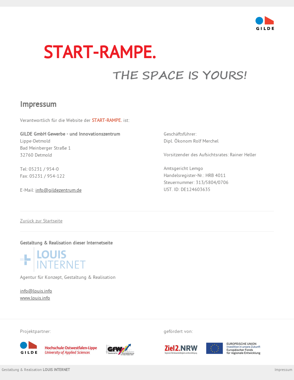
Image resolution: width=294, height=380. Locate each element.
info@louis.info (36, 292)
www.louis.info (35, 299)
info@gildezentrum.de (58, 191)
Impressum (283, 370)
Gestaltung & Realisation (36, 370)
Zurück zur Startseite (41, 221)
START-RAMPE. (99, 55)
